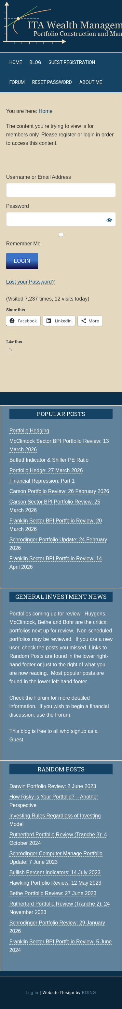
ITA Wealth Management (61, 23)
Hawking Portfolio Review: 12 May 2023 (55, 883)
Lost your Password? (30, 282)
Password (17, 206)
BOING (89, 992)
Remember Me (61, 239)
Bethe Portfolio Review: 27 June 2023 (53, 893)
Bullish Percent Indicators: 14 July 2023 (55, 872)
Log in (32, 992)
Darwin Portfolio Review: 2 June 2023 (52, 786)
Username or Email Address (38, 177)
